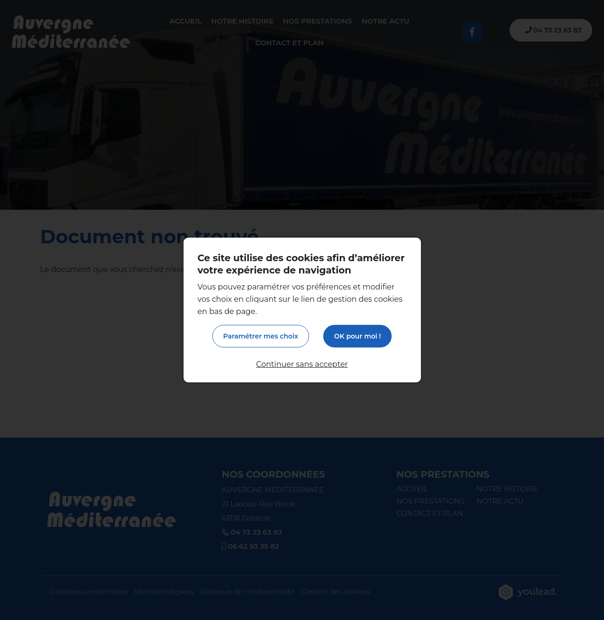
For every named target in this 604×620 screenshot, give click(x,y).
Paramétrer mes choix (260, 336)
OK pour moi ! (357, 336)
